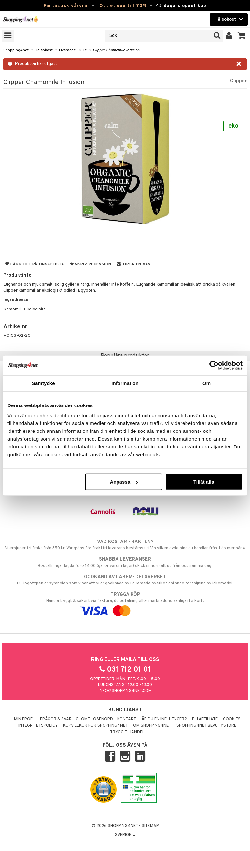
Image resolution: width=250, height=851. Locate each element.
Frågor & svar (56, 719)
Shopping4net (16, 50)
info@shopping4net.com (125, 690)
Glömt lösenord (94, 719)
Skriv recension (90, 264)
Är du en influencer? (164, 719)
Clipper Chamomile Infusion (116, 50)
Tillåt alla (203, 482)
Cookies (232, 719)
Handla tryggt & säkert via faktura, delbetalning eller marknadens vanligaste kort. (125, 602)
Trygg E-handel (127, 732)
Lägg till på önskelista (34, 264)
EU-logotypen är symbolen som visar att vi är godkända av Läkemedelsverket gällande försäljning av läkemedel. (125, 580)
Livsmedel (67, 50)
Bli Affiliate (205, 719)
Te (85, 50)
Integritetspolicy (38, 725)
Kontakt (126, 719)
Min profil (25, 719)
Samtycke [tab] (43, 383)
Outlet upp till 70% (123, 5)
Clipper (238, 81)
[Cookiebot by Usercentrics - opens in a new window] (214, 365)
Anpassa (124, 482)
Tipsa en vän (134, 264)
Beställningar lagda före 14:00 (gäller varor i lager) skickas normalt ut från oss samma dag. (125, 562)
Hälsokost (44, 50)
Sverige (125, 835)
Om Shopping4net (152, 725)
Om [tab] (206, 383)
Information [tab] (125, 383)
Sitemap (150, 826)
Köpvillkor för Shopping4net (95, 725)
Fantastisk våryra (65, 5)
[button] (241, 36)
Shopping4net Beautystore (206, 725)
